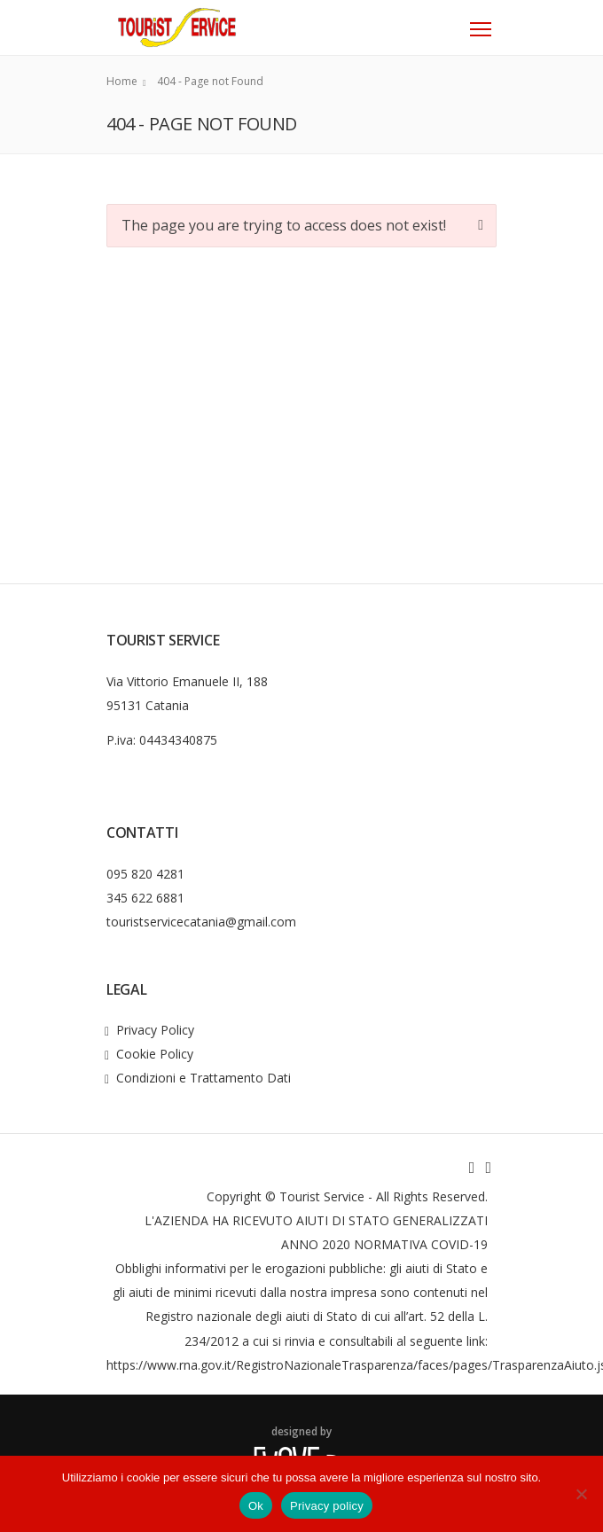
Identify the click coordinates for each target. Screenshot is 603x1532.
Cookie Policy (154, 1053)
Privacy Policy (155, 1029)
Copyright (234, 1196)
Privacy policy (327, 1505)
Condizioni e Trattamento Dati (203, 1077)
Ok (255, 1505)
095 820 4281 (145, 873)
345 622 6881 (145, 897)
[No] (581, 1494)
